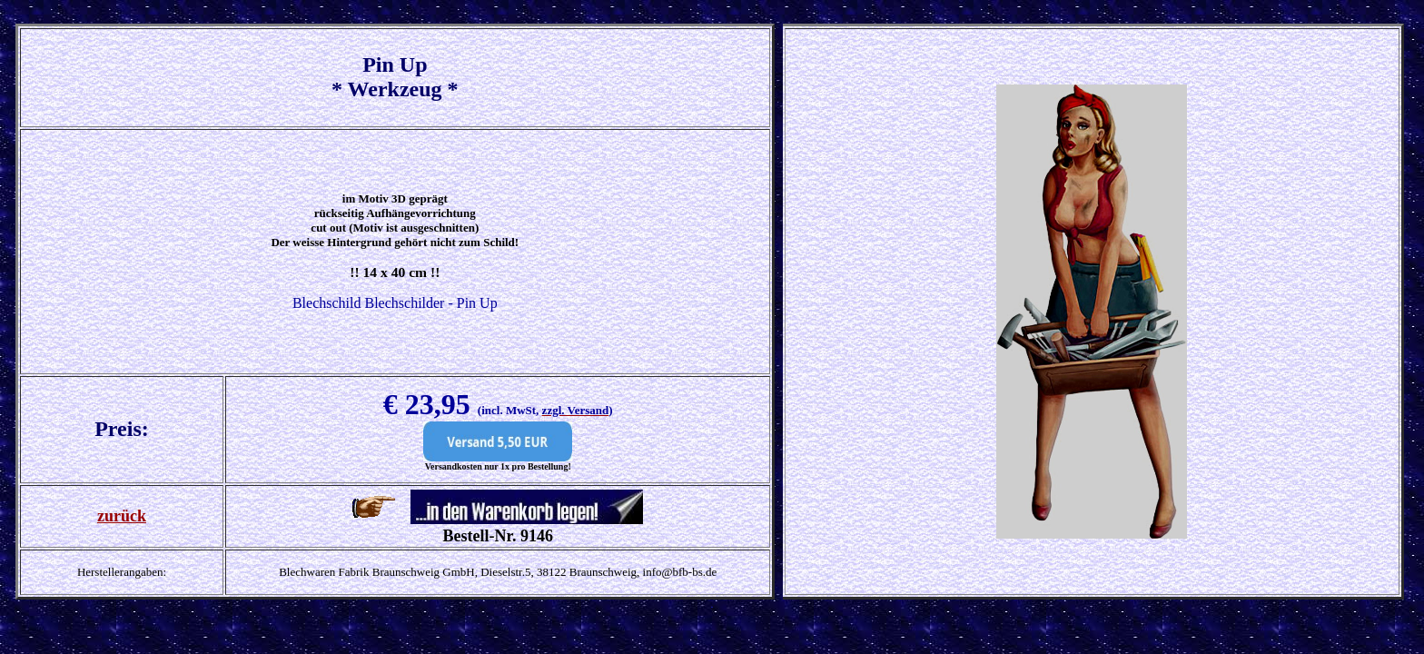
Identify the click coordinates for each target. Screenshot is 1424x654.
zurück (121, 516)
